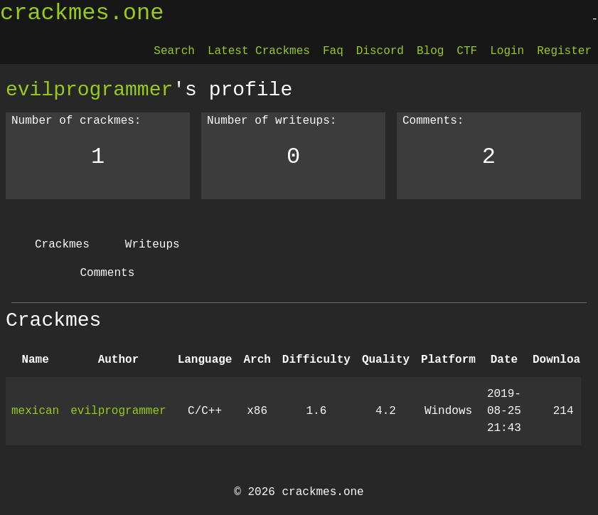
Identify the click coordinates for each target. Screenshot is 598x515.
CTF (466, 51)
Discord (380, 51)
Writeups (152, 245)
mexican (35, 411)
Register (564, 51)
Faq (333, 51)
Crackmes (62, 245)
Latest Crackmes (259, 51)
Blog (430, 51)
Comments (107, 273)
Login (507, 51)
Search (174, 51)
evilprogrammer (89, 89)
